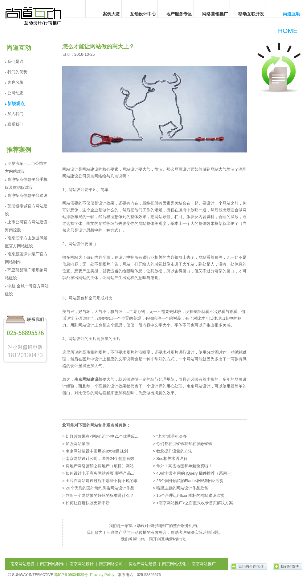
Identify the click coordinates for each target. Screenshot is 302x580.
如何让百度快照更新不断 (88, 503)
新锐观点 (16, 103)
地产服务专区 (179, 13)
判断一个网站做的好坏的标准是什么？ (100, 495)
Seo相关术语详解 (171, 458)
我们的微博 (289, 566)
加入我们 (15, 114)
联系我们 (15, 124)
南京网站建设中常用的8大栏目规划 (97, 451)
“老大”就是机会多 (171, 436)
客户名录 (15, 82)
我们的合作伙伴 (251, 566)
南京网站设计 (82, 564)
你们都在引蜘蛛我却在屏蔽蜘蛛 (184, 443)
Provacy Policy (102, 575)
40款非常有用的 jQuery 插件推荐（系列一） (195, 473)
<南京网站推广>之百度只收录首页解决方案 (194, 503)
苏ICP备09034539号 (71, 575)
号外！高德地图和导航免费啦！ (184, 466)
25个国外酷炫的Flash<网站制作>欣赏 (189, 480)
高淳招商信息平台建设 (27, 195)
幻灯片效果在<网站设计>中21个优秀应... (102, 436)
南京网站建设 (86, 379)
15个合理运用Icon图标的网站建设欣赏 (190, 495)
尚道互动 (33, 15)
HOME (287, 30)
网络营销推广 (215, 13)
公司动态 (15, 93)
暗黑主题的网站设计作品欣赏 (182, 488)
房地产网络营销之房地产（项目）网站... (101, 466)
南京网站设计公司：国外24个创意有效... (101, 458)
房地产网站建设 (143, 564)
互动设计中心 (143, 13)
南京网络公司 (111, 564)
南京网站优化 (174, 564)
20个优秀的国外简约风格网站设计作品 (100, 488)
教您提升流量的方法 (174, 451)
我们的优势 (17, 72)
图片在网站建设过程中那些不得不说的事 (102, 480)
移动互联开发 (251, 13)
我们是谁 (15, 61)
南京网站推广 (204, 564)
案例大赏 (111, 13)
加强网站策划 (78, 443)
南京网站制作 (52, 564)
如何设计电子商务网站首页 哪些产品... (100, 473)
